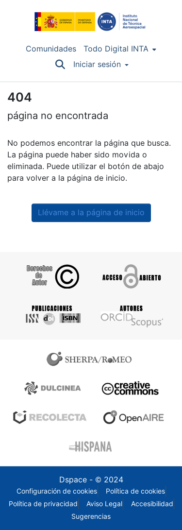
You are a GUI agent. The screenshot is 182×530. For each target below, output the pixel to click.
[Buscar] (60, 64)
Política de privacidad (43, 504)
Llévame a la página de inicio (91, 212)
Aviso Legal (104, 504)
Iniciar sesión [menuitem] (97, 64)
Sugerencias (91, 516)
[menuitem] (119, 49)
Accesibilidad (152, 504)
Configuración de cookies (57, 491)
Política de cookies (135, 491)
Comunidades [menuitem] (51, 48)
